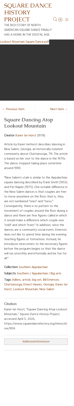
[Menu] (67, 19)
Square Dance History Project (28, 12)
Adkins (16, 279)
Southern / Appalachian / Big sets (39, 273)
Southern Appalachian (33, 267)
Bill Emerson (51, 279)
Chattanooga (13, 284)
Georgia (48, 284)
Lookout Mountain (25, 289)
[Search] (60, 19)
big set (36, 279)
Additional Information (36, 341)
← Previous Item (13, 109)
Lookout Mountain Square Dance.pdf (24, 41)
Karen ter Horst (26, 135)
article (26, 279)
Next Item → (59, 109)
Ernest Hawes (32, 284)
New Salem (46, 289)
